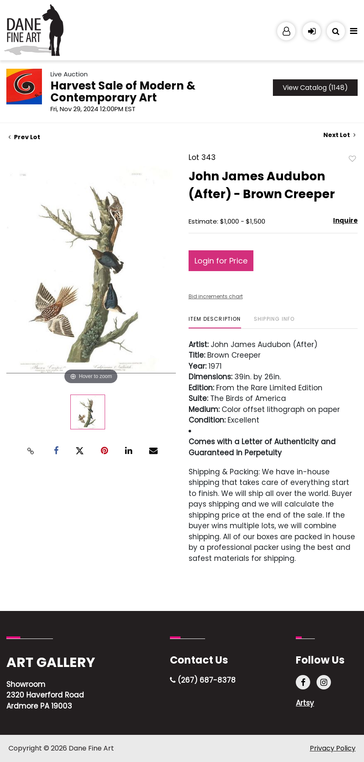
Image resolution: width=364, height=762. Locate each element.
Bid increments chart (216, 296)
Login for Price (221, 260)
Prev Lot (24, 137)
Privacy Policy (333, 748)
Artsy (305, 703)
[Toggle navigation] (353, 33)
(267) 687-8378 (203, 680)
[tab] (215, 322)
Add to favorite (352, 158)
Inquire (345, 220)
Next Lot (339, 135)
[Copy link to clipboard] (30, 451)
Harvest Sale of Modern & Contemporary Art (122, 91)
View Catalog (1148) (315, 87)
